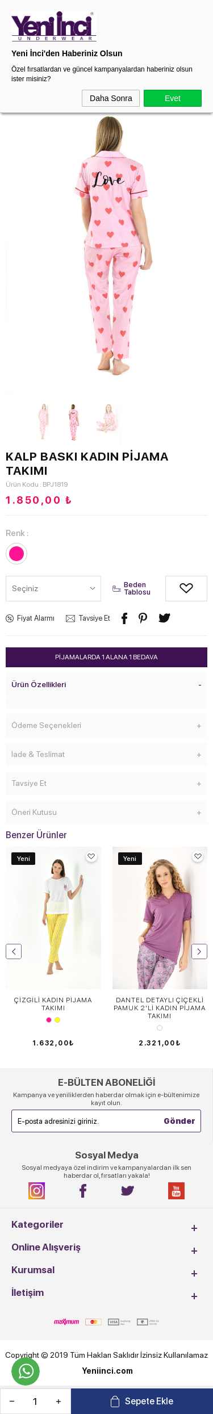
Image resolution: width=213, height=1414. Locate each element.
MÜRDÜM (159, 1028)
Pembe (49, 1020)
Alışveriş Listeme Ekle (174, 588)
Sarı (57, 1020)
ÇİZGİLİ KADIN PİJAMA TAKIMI (53, 1004)
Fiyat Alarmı (36, 618)
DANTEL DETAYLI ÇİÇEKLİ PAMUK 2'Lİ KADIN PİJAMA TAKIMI (160, 1008)
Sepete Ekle (149, 1401)
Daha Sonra (111, 98)
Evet (173, 98)
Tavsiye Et (94, 618)
